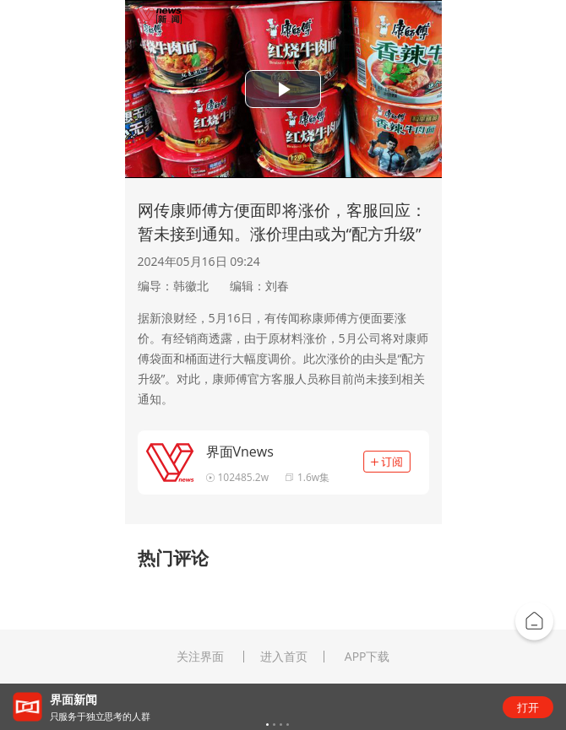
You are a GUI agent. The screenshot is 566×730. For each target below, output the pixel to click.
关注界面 (200, 656)
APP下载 (367, 656)
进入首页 (283, 656)
